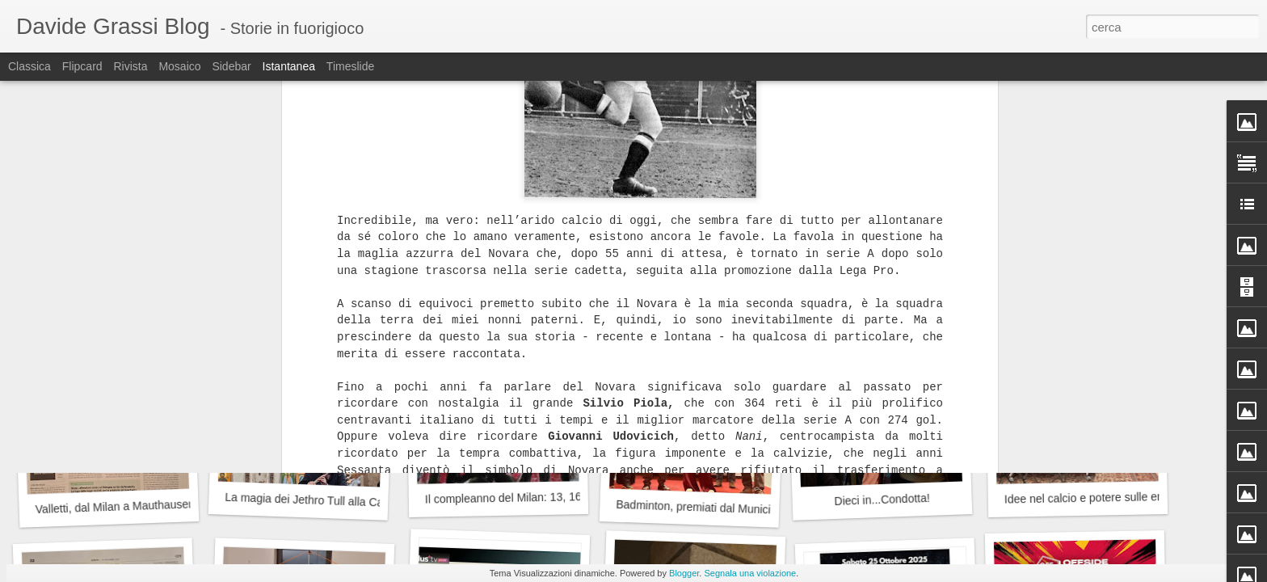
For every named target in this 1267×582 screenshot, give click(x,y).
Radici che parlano (689, 287)
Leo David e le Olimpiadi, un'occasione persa (538, 277)
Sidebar (231, 66)
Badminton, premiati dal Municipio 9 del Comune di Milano (761, 509)
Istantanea (289, 66)
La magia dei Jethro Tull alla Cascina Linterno (339, 501)
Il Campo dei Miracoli (298, 287)
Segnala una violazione (750, 573)
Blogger (684, 573)
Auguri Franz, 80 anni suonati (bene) (903, 287)
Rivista (130, 66)
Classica (29, 66)
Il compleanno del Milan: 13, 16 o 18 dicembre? (544, 496)
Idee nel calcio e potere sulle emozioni (1100, 497)
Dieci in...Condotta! (882, 499)
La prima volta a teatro (109, 287)
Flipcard (82, 66)
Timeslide (350, 66)
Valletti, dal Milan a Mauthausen (115, 506)
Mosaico (179, 66)
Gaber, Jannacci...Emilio (1078, 278)
